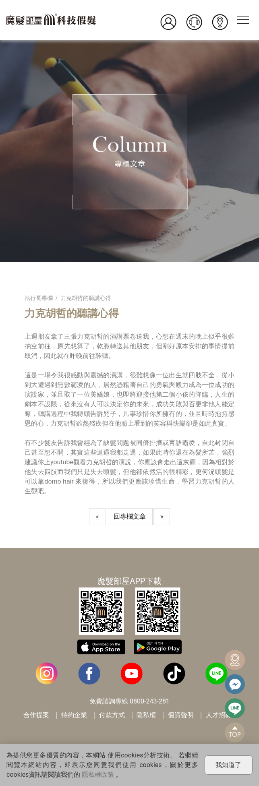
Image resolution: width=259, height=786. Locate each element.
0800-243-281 (150, 701)
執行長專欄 (39, 298)
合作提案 (36, 715)
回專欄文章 (130, 516)
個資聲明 (181, 715)
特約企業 (74, 715)
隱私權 (146, 715)
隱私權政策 (98, 774)
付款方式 (112, 715)
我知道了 (228, 765)
